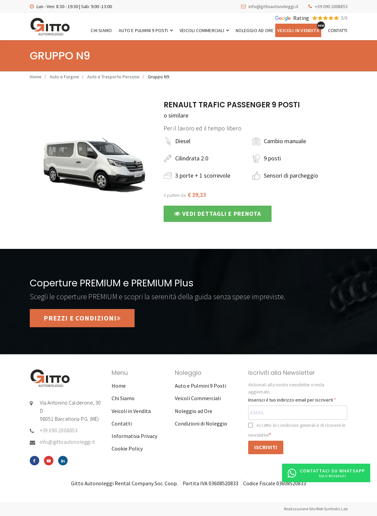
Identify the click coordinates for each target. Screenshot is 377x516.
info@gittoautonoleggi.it (273, 6)
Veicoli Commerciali (204, 30)
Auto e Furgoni (64, 77)
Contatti (338, 30)
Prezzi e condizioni (82, 318)
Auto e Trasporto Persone (113, 77)
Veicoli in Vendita (298, 30)
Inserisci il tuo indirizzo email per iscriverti (291, 400)
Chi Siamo (101, 30)
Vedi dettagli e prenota (217, 213)
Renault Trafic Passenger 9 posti (232, 105)
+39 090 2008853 (331, 6)
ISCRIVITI (265, 447)
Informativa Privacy (134, 436)
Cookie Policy (127, 448)
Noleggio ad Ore (255, 30)
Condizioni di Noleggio (201, 423)
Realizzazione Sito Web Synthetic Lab (316, 508)
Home (36, 77)
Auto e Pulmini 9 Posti (146, 30)
